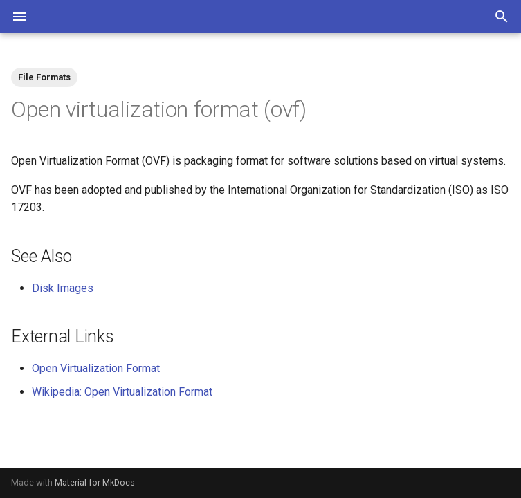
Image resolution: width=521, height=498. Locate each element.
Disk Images (62, 288)
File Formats (44, 77)
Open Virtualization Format (96, 368)
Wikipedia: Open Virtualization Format (122, 391)
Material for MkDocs (95, 482)
